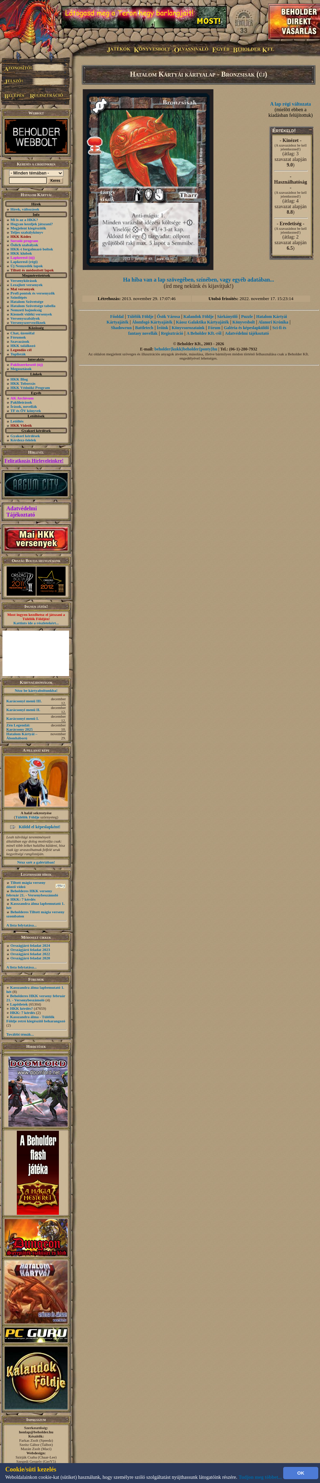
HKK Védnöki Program (30, 387)
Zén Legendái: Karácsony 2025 (19, 727)
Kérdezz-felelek (23, 440)
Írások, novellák (24, 406)
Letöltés (17, 421)
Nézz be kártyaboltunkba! (36, 690)
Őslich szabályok (24, 245)
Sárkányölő (227, 316)
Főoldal (117, 316)
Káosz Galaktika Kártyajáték (202, 322)
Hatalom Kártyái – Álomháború (22, 736)
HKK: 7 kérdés (23, 899)
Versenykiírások (24, 280)
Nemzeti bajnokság (26, 310)
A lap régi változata (290, 104)
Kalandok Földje (198, 316)
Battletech (144, 327)
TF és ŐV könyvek (26, 411)
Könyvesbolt (243, 322)
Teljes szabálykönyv (27, 232)
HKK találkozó (23, 345)
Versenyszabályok (25, 318)
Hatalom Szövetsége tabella (33, 306)
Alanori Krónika (273, 322)
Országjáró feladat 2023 (30, 950)
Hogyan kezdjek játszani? (32, 224)
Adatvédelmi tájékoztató (247, 333)
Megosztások (21, 369)
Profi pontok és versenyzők (33, 293)
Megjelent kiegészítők (28, 228)
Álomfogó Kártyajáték (152, 322)
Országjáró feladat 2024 (30, 945)
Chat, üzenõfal (22, 333)
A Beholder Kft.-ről (203, 333)
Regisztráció (172, 333)
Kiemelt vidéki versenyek (31, 314)
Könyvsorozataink (188, 327)
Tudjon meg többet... (260, 1477)
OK (300, 1473)
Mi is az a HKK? (24, 220)
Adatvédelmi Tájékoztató (21, 511)
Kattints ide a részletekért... (36, 623)
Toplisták (18, 354)
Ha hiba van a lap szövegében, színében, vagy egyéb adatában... (198, 280)
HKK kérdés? (21, 1008)
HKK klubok (21, 253)
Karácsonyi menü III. (24, 701)
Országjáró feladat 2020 (30, 958)
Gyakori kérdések (25, 436)
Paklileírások (21, 402)
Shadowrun (121, 327)
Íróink (162, 327)
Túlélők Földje (27, 817)
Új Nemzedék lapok (27, 266)
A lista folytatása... (21, 925)
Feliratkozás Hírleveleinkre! (34, 460)
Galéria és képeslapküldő (246, 327)
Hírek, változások (25, 209)
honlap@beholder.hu (36, 1432)
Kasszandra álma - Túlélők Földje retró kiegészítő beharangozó (35, 1019)
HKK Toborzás (23, 383)
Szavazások (20, 341)
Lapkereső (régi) (24, 262)
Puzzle (247, 316)
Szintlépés (19, 297)
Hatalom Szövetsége (27, 301)
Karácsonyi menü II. (23, 710)
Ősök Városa (168, 316)
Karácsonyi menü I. (22, 718)
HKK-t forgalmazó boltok (32, 249)
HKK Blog (19, 379)
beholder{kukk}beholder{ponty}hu (186, 349)
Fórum (214, 327)
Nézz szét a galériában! (36, 862)
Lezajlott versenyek (27, 285)
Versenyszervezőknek (28, 322)
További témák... (20, 1034)
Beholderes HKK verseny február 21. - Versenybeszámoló (32, 893)
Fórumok (18, 337)
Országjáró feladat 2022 (30, 954)
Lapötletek (19, 1004)
